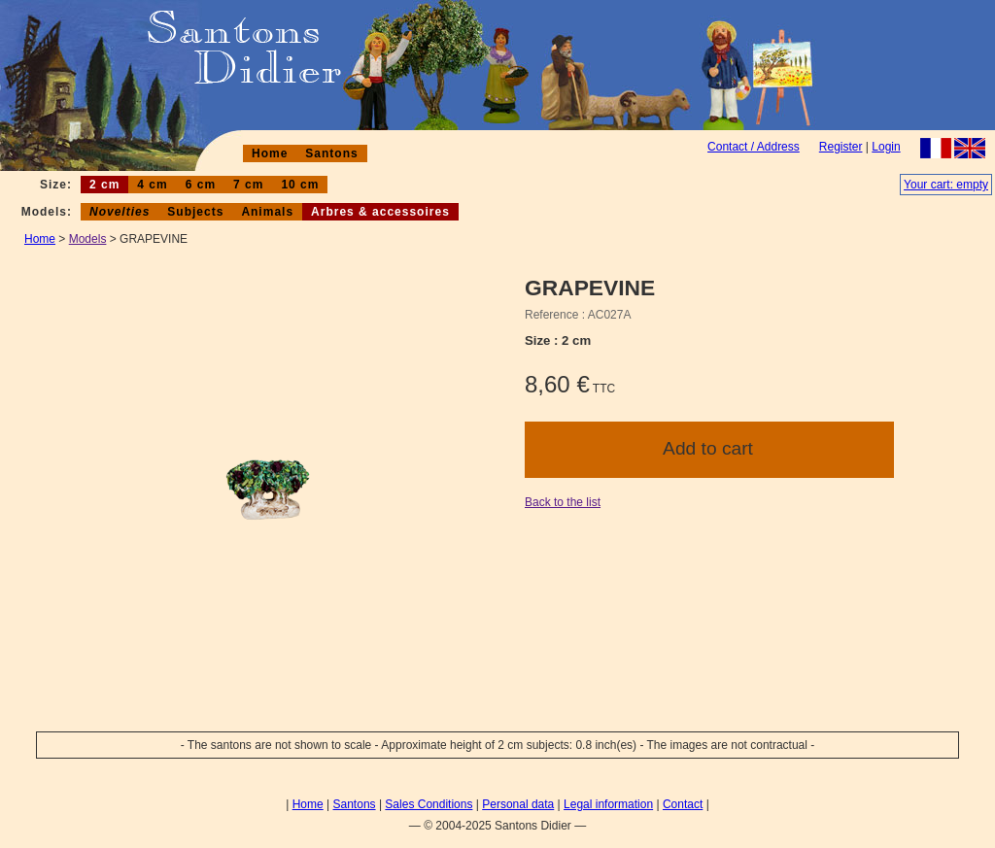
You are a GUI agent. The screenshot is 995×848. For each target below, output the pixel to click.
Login (886, 146)
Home (270, 153)
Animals (267, 212)
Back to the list (562, 502)
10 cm (300, 184)
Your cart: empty (946, 184)
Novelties (119, 212)
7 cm (248, 184)
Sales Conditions (428, 804)
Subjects (195, 212)
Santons (331, 153)
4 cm (152, 184)
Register (841, 146)
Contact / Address (753, 146)
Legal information (608, 804)
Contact (683, 804)
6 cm (201, 184)
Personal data (518, 804)
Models (88, 239)
